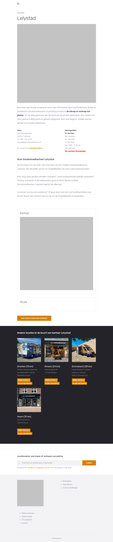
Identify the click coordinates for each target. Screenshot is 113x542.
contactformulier (35, 148)
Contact (25, 523)
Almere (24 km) (52, 366)
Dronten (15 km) (25, 366)
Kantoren (20, 13)
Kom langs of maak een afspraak (34, 318)
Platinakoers (67, 484)
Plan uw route (24, 384)
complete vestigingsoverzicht (38, 468)
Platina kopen (27, 516)
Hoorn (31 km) (24, 416)
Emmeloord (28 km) (82, 366)
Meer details (23, 380)
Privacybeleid (27, 520)
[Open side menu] (18, 4)
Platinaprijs (67, 481)
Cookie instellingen (70, 488)
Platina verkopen (28, 513)
